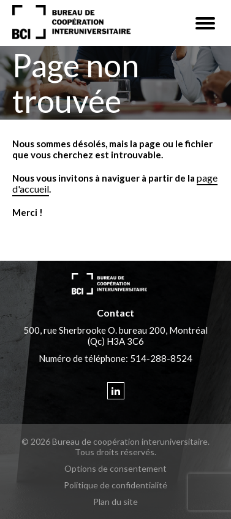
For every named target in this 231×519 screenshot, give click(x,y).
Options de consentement (115, 468)
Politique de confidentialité (115, 485)
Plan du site (115, 501)
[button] (205, 23)
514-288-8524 (161, 358)
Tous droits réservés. (115, 452)
